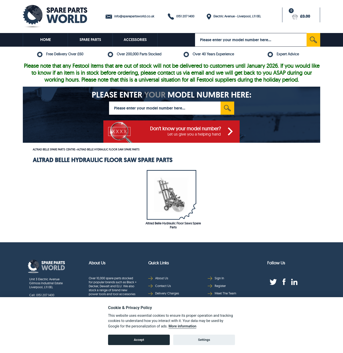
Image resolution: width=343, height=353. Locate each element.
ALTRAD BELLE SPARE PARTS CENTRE (54, 149)
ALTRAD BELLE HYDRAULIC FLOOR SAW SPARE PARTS (108, 149)
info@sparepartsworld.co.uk (130, 16)
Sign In (216, 278)
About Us (158, 278)
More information (182, 326)
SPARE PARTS (90, 39)
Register (217, 286)
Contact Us (159, 286)
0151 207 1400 (181, 16)
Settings (204, 340)
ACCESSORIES (135, 39)
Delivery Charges (163, 293)
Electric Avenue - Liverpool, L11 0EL (234, 17)
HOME (45, 39)
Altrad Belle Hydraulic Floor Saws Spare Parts (173, 225)
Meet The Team (222, 293)
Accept (139, 340)
